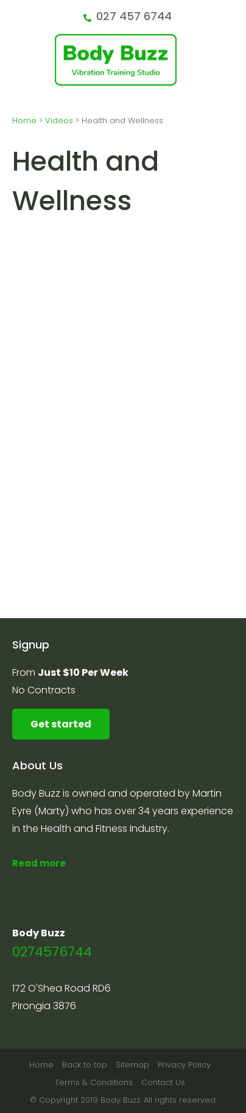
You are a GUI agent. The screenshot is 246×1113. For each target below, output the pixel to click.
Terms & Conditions (94, 1082)
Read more (39, 863)
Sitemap (132, 1064)
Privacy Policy (184, 1064)
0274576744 (52, 951)
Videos (59, 120)
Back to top (84, 1064)
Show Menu (19, 58)
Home (24, 120)
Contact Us (163, 1082)
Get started (60, 724)
